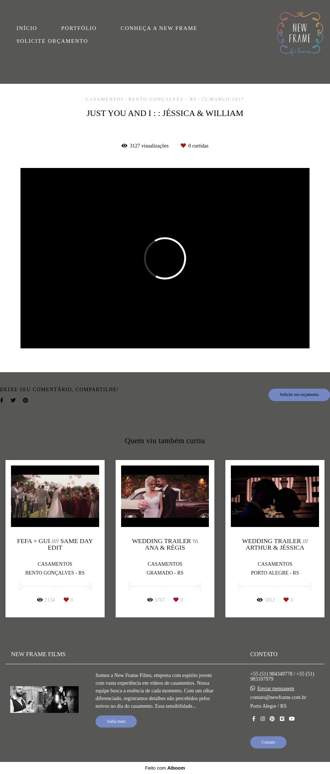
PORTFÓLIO (79, 28)
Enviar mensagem (276, 688)
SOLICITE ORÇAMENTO (52, 41)
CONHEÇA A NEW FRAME (159, 28)
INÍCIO (26, 28)
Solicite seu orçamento (299, 394)
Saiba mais (116, 721)
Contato (268, 742)
